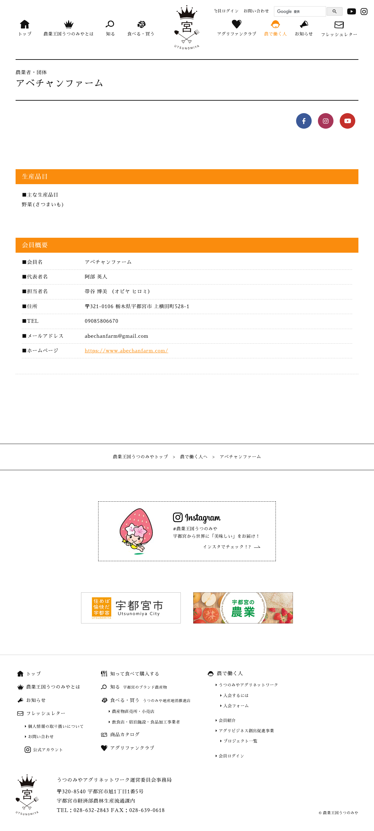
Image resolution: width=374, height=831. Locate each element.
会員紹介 (227, 721)
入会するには (236, 696)
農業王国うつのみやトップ (140, 457)
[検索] (299, 11)
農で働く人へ (194, 457)
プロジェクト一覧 (240, 741)
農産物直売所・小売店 (133, 711)
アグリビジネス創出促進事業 (246, 731)
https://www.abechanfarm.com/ (126, 350)
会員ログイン (231, 756)
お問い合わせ (41, 737)
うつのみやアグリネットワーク (248, 685)
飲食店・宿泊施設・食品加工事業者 (146, 722)
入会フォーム (236, 706)
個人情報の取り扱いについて (56, 726)
